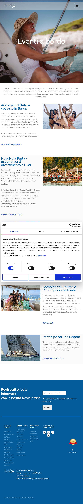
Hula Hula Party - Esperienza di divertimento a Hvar (16, 162)
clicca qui (42, 255)
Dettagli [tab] (41, 231)
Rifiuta (15, 277)
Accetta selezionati (41, 277)
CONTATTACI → (49, 323)
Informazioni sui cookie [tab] (68, 231)
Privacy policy (47, 402)
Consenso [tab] (14, 231)
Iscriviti (47, 407)
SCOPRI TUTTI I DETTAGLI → (12, 215)
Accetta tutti (68, 277)
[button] (77, 6)
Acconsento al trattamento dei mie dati (60, 399)
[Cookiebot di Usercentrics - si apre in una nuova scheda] (71, 225)
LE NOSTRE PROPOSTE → (11, 145)
